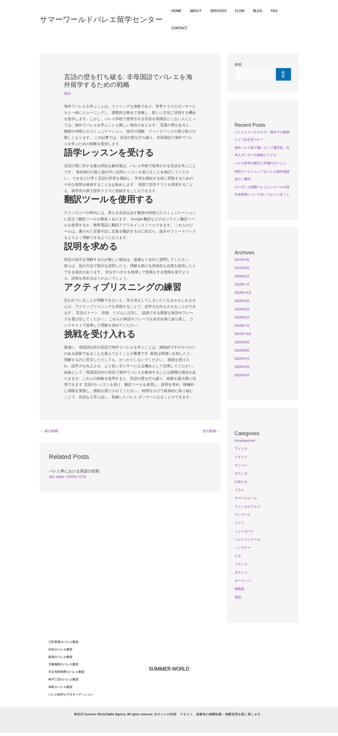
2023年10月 (245, 338)
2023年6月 (244, 363)
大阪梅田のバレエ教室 (64, 670)
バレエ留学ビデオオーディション (72, 699)
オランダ (242, 478)
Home (177, 11)
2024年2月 (244, 322)
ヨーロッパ (244, 585)
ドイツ (240, 527)
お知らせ (242, 486)
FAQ (267, 11)
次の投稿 (210, 414)
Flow (236, 11)
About (194, 11)
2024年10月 (245, 297)
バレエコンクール (249, 544)
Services (216, 11)
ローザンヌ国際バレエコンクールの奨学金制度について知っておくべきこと (262, 191)
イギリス (242, 461)
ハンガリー (244, 552)
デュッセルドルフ (249, 511)
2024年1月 (244, 330)
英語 (67, 76)
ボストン (242, 577)
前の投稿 (49, 414)
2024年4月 (244, 314)
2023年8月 (244, 355)
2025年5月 (244, 264)
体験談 (60, 460)
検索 (238, 47)
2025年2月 (244, 281)
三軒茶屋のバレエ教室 (64, 648)
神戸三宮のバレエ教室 (64, 685)
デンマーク (244, 519)
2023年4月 (244, 380)
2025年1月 (244, 289)
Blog (252, 11)
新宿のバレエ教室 (61, 663)
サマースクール (247, 503)
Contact (287, 11)
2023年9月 (244, 347)
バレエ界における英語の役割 (77, 454)
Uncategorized (246, 445)
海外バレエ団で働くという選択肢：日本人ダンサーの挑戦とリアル (262, 137)
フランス (242, 569)
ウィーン (242, 470)
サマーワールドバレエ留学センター (101, 10)
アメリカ (242, 453)
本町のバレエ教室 (61, 692)
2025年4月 (244, 272)
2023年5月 (244, 371)
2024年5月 (244, 305)
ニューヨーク (246, 536)
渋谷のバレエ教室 (61, 655)
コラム (240, 494)
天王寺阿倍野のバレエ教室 (67, 677)
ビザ (238, 560)
